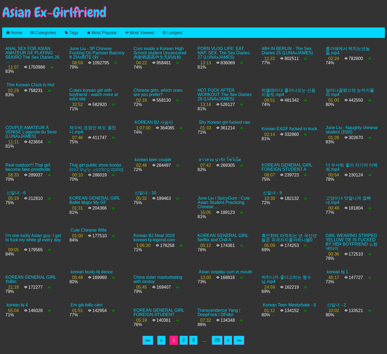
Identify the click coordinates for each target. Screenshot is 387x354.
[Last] (239, 340)
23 (217, 340)
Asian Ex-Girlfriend (54, 12)
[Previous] (161, 340)
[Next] (228, 340)
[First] (147, 340)
